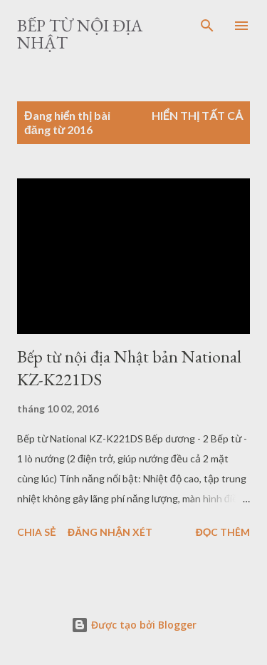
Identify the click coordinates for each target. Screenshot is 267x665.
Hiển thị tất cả (197, 115)
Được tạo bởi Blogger (134, 624)
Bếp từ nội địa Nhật (79, 34)
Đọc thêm (223, 532)
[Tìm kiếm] (207, 25)
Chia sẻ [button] (36, 532)
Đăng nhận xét (110, 532)
